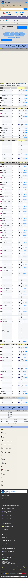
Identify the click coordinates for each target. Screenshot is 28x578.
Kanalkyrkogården (5, 543)
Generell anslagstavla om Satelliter (9, 563)
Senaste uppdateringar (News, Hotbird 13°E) (10, 515)
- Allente (13, 540)
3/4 (27, 88)
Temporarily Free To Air (19, 35)
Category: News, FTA (7, 556)
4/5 (27, 162)
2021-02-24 (25, 351)
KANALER (13, 5)
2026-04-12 (25, 189)
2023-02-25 (25, 122)
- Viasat (10, 540)
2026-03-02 (25, 340)
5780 (25, 108)
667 (25, 140)
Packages (4, 540)
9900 (25, 162)
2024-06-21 (25, 135)
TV (9, 32)
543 (25, 83)
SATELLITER (7, 5)
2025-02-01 (25, 395)
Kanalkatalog (4, 537)
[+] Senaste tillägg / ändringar (19, 34)
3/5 (26, 140)
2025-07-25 (25, 128)
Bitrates (17, 37)
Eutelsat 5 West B (18, 13)
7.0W (27, 12)
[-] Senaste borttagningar (9, 35)
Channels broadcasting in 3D (8, 551)
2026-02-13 (25, 331)
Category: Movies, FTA (7, 557)
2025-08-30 (25, 130)
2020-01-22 (25, 347)
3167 (25, 344)
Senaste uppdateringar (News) (8, 508)
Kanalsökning (5, 529)
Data (11, 34)
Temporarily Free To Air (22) (8, 526)
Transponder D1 (12, 37)
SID (19, 49)
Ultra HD (20, 32)
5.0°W (8, 15)
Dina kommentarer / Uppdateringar (14, 423)
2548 (25, 88)
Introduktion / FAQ (5, 495)
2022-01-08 (25, 110)
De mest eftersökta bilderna (7, 545)
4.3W (1, 12)
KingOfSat (23, 576)
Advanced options (22, 27)
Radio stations (6, 34)
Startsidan (8, 491)
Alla (6, 32)
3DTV (16, 32)
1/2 (26, 83)
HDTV (13, 32)
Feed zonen (5, 561)
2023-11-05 (25, 142)
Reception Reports (5, 534)
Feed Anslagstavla (6, 562)
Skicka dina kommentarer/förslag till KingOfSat (10, 505)
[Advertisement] (14, 67)
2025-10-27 (25, 399)
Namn (3, 49)
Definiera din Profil (5, 499)
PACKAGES (19, 5)
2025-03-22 (25, 90)
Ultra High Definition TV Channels (9, 548)
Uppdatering (25, 49)
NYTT (3, 5)
